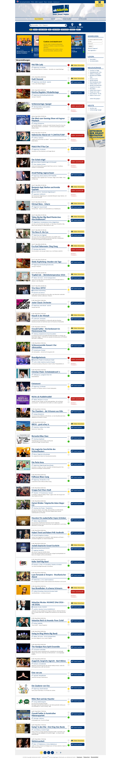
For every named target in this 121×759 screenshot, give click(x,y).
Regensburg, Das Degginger (40, 235)
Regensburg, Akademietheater (40, 688)
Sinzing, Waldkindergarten (39, 701)
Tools (45, 2)
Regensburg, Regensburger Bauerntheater (43, 465)
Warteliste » (73, 110)
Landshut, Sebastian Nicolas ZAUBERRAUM (44, 609)
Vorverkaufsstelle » (94, 61)
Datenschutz (87, 757)
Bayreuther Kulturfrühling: (39, 290)
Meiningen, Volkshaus (38, 718)
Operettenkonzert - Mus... (96, 72)
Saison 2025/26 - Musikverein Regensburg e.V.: (44, 192)
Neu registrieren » (92, 50)
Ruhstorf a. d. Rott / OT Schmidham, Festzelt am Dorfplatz (47, 564)
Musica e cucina (94, 78)
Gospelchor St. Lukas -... (95, 87)
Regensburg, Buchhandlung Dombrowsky (43, 95)
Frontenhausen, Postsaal (39, 350)
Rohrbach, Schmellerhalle (39, 663)
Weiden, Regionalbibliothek (40, 521)
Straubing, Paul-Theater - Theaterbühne (42, 508)
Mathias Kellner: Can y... (95, 83)
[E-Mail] (95, 41)
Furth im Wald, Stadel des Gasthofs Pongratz (44, 362)
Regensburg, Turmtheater (39, 67)
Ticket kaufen (76, 69)
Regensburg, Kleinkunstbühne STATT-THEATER (44, 175)
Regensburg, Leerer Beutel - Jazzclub (42, 82)
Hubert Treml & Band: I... (96, 90)
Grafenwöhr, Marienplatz (39, 318)
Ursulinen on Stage (94, 70)
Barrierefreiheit (94, 757)
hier (61, 50)
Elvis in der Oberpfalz (74, 48)
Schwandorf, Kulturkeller (39, 649)
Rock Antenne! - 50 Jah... (96, 93)
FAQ (32, 2)
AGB (36, 2)
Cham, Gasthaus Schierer (39, 164)
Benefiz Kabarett (94, 80)
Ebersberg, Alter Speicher (39, 249)
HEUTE (53, 19)
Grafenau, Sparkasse (38, 137)
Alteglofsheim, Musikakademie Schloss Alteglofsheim (46, 222)
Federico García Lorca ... (95, 95)
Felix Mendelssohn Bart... (96, 82)
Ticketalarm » (74, 111)
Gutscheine (83, 19)
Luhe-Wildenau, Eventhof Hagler (41, 730)
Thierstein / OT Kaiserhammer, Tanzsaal (43, 493)
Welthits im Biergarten (95, 74)
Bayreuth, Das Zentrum (39, 292)
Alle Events (39, 19)
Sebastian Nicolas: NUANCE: (39, 607)
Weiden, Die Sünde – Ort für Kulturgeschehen (44, 277)
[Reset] (66, 25)
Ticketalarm (67, 19)
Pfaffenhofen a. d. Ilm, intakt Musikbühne (43, 579)
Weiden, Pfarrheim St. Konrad (40, 399)
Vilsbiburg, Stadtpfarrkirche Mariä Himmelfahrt (44, 334)
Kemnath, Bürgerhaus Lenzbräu (41, 535)
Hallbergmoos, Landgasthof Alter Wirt (42, 374)
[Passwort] (95, 44)
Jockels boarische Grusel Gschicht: (41, 548)
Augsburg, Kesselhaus (38, 550)
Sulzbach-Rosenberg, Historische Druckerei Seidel (45, 591)
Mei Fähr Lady (93, 108)
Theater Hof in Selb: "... (95, 92)
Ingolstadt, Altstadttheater (39, 675)
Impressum (56, 2)
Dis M (18, 48)
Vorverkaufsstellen (25, 2)
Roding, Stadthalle (37, 623)
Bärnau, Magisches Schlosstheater (41, 454)
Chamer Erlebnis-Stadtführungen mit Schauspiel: (44, 162)
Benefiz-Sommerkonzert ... (96, 85)
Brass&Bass (92, 88)
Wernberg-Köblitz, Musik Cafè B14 (41, 107)
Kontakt (50, 2)
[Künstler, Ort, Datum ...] (48, 25)
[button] (91, 46)
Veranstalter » (93, 59)
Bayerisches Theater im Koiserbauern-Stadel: (43, 360)
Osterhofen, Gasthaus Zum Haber (41, 427)
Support (40, 2)
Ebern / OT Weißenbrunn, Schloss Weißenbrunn (45, 744)
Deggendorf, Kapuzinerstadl (40, 207)
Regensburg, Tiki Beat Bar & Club (41, 479)
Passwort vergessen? (93, 48)
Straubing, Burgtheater (38, 439)
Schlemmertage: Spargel (95, 110)
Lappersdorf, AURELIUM (39, 194)
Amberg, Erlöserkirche (38, 123)
